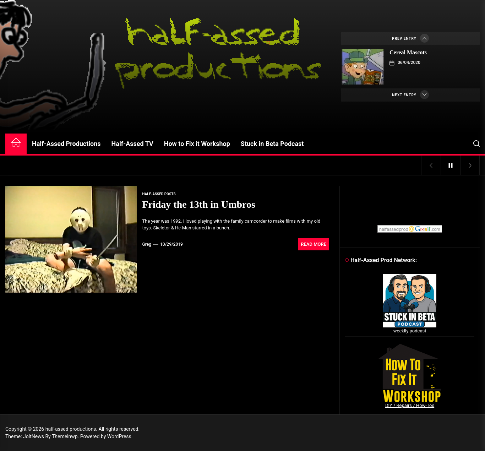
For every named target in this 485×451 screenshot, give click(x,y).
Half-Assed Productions (66, 143)
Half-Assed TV (132, 143)
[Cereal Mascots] (363, 67)
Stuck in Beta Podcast (272, 143)
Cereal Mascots (408, 52)
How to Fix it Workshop (197, 143)
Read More (313, 244)
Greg (146, 244)
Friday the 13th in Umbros (198, 204)
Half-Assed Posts (158, 194)
